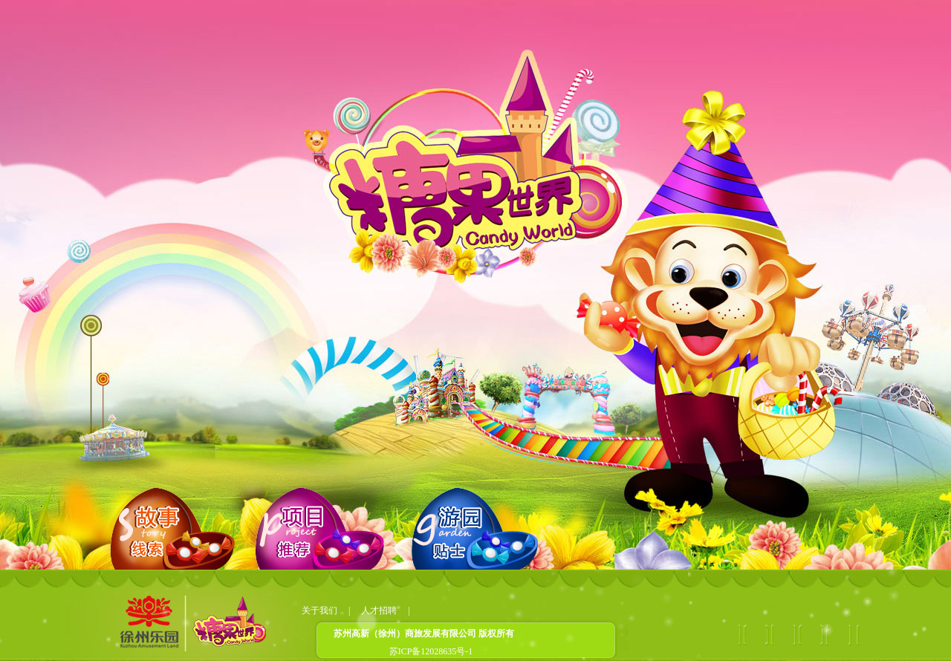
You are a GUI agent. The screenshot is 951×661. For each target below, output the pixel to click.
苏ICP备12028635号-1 (431, 651)
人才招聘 (379, 610)
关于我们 (319, 610)
